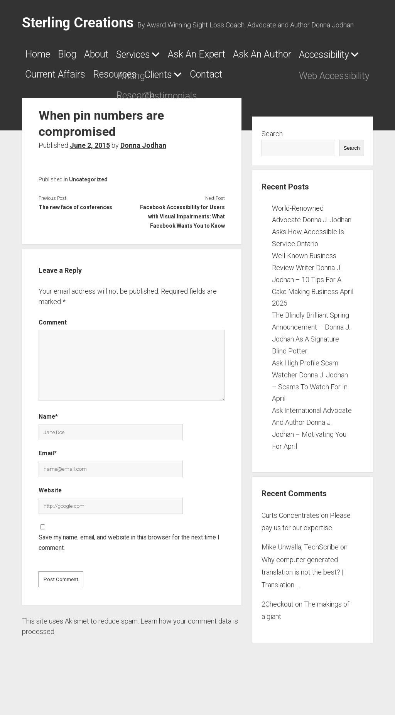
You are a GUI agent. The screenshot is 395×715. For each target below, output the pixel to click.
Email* (48, 480)
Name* (48, 443)
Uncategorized (88, 206)
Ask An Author (63, 79)
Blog (81, 56)
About (121, 56)
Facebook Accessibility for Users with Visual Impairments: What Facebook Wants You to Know (182, 243)
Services (171, 57)
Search (272, 161)
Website (50, 517)
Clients (43, 102)
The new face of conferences (75, 234)
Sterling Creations (77, 23)
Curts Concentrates (290, 542)
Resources (322, 79)
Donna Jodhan (143, 172)
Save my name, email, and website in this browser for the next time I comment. (129, 570)
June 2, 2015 (90, 172)
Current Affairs (243, 79)
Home (41, 56)
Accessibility (146, 79)
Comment (53, 349)
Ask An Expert (254, 56)
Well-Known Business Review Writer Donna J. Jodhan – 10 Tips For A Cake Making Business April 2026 (312, 306)
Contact (107, 101)
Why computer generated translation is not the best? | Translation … (302, 599)
